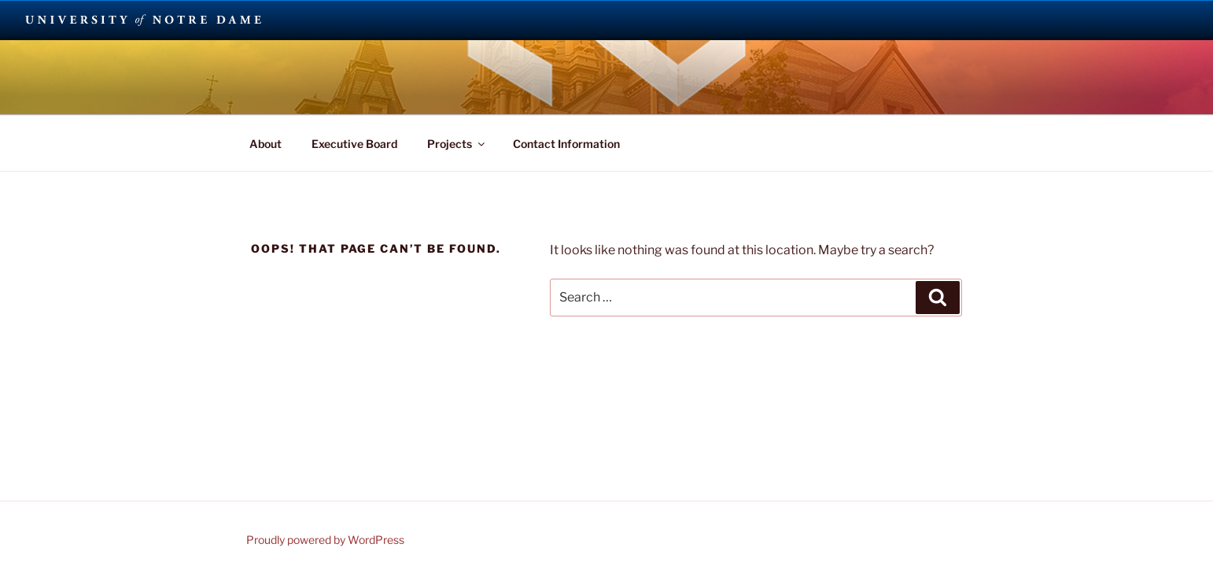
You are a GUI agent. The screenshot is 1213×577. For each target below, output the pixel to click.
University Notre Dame (143, 19)
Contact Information (566, 143)
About (265, 143)
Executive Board (354, 143)
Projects (457, 143)
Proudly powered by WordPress (325, 539)
